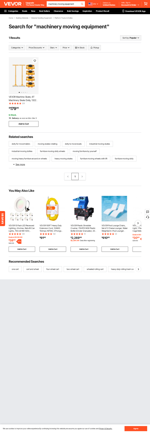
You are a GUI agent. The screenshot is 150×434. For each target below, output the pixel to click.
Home (11, 18)
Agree (135, 428)
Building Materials (22, 18)
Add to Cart (24, 124)
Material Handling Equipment (41, 18)
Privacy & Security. (105, 428)
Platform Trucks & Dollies (64, 18)
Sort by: (126, 38)
